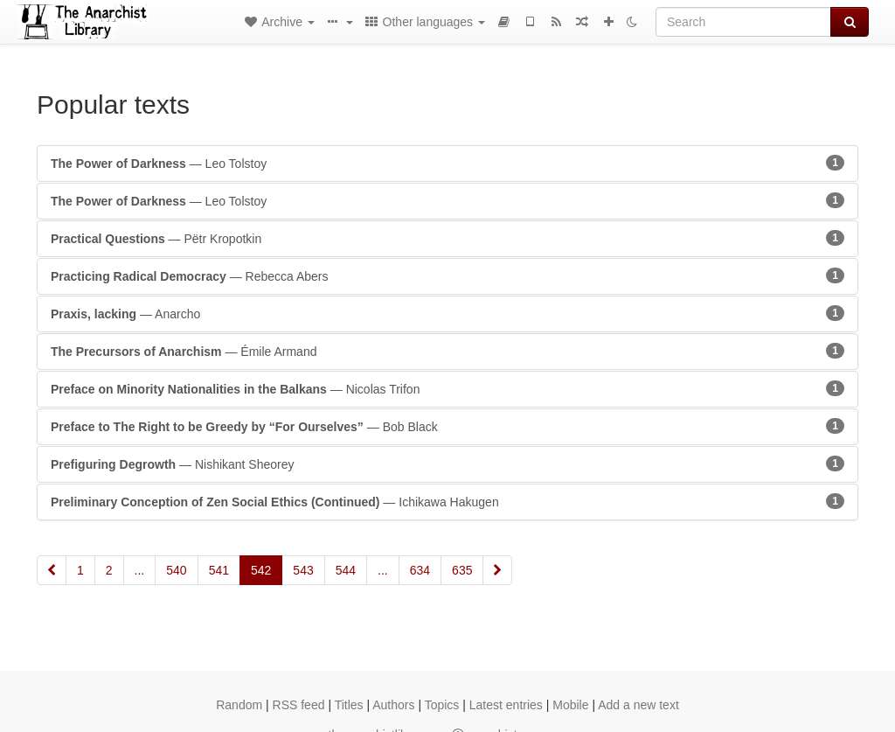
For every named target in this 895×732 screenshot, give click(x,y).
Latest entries (506, 705)
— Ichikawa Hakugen (447, 501)
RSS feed (299, 705)
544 (346, 570)
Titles (349, 705)
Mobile (570, 705)
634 (420, 570)
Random (239, 705)
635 (462, 570)
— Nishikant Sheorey (447, 463)
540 (176, 570)
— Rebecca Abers (447, 275)
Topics (442, 705)
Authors (393, 705)
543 (303, 570)
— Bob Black (447, 426)
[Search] (743, 22)
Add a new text (638, 705)
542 (261, 570)
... (140, 570)
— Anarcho (447, 313)
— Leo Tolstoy (447, 163)
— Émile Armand (447, 351)
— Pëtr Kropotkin (447, 238)
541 (219, 570)
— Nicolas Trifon (447, 388)
